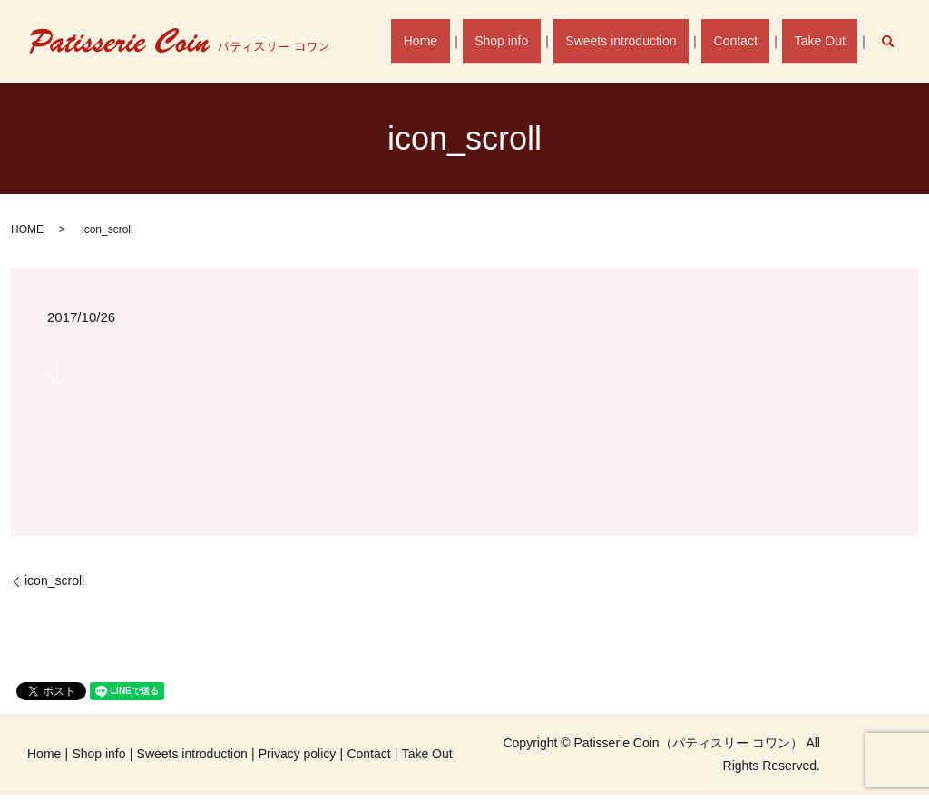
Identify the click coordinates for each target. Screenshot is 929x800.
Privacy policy (298, 753)
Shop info (525, 41)
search (896, 41)
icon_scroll (54, 580)
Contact (746, 41)
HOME (27, 229)
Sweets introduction (637, 41)
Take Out (823, 41)
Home (450, 41)
